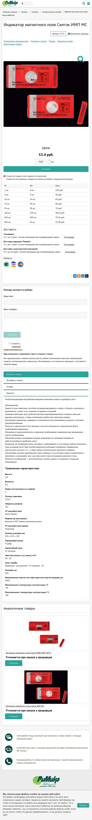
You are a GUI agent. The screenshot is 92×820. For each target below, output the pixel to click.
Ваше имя (9, 296)
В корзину (46, 169)
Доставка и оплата (39, 41)
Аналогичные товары (13, 44)
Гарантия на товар (65, 41)
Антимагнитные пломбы (51, 12)
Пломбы (35, 12)
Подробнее (69, 237)
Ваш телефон (11, 309)
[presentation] (25, 324)
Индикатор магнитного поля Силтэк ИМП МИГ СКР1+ (28, 653)
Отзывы (52, 41)
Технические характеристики (16, 41)
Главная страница (10, 12)
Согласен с (13, 346)
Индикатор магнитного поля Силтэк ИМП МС (25, 706)
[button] (81, 59)
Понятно (83, 805)
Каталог (24, 12)
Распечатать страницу (78, 33)
